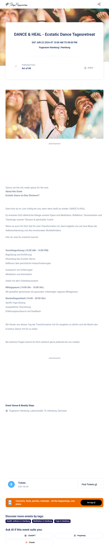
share (88, 67)
